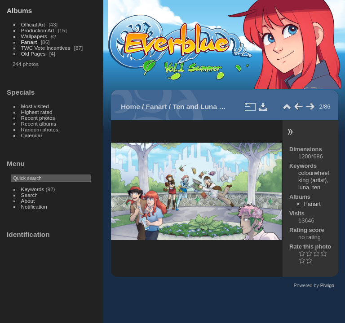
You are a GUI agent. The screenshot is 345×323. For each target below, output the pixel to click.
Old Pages (33, 54)
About (28, 201)
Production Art (37, 30)
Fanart (29, 42)
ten (316, 187)
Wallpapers (34, 36)
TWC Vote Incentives (46, 48)
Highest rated (37, 112)
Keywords (32, 189)
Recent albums (38, 124)
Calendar (32, 135)
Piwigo (327, 285)
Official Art (33, 24)
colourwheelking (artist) (313, 176)
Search (29, 195)
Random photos (39, 129)
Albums (19, 10)
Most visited (35, 106)
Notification (34, 207)
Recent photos (38, 118)
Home (130, 106)
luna (303, 187)
